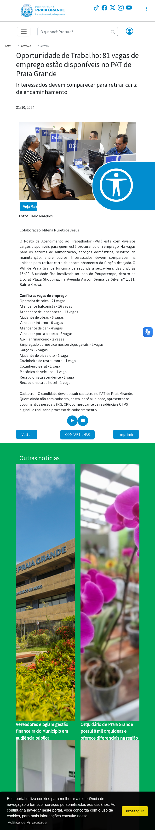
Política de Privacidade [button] (27, 822)
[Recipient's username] (72, 31)
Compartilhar (77, 434)
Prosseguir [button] (135, 811)
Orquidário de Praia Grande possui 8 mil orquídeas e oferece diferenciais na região (109, 731)
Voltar (27, 434)
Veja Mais (30, 206)
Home (7, 46)
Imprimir (126, 434)
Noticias (25, 46)
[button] (129, 32)
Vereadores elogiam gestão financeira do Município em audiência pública (42, 731)
